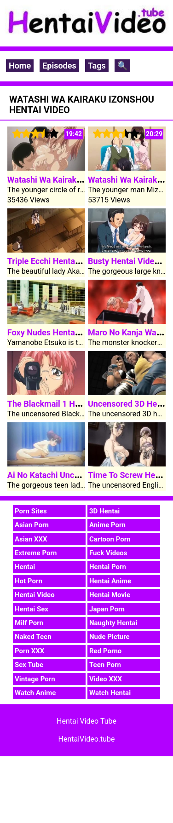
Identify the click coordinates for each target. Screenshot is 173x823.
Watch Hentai (110, 693)
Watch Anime (35, 693)
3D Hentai (104, 511)
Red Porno (105, 651)
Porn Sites (31, 511)
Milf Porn (29, 623)
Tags (97, 65)
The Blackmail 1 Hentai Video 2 (65, 404)
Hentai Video (35, 595)
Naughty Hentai (113, 623)
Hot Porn (28, 581)
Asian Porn (32, 525)
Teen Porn (105, 665)
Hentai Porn (107, 567)
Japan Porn (107, 609)
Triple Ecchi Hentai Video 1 (57, 261)
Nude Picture (109, 637)
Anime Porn (107, 525)
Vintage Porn (35, 679)
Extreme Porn (36, 553)
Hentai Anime (110, 581)
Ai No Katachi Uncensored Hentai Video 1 (84, 475)
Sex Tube (29, 665)
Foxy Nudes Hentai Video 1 (57, 332)
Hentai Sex (31, 609)
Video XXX (105, 679)
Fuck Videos (108, 553)
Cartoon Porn (110, 539)
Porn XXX (29, 651)
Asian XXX (31, 539)
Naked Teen (33, 637)
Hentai (25, 567)
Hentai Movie (109, 595)
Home (20, 65)
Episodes (59, 65)
